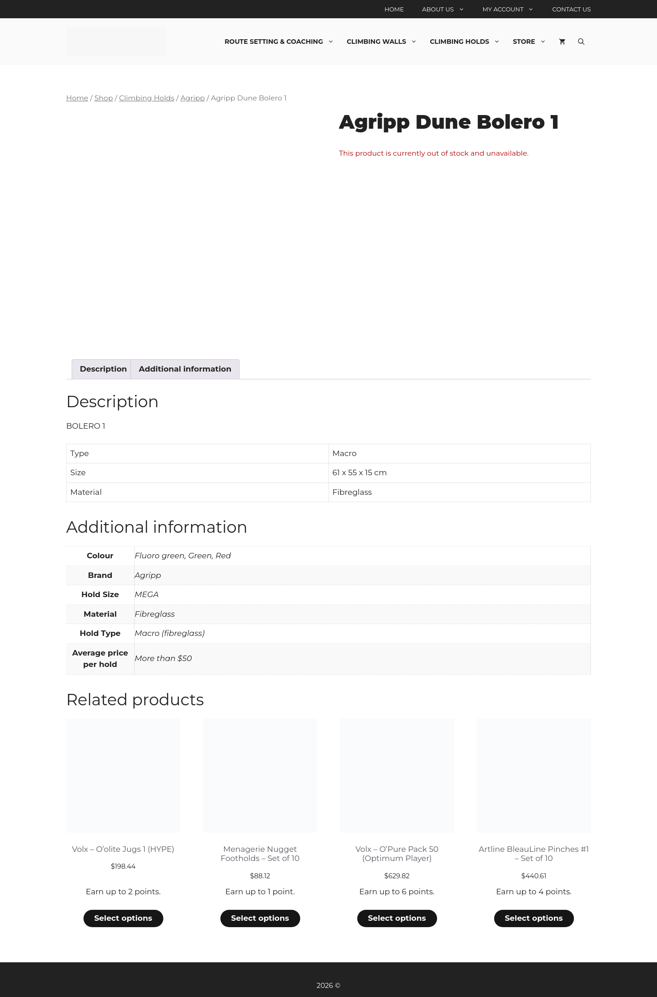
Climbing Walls (385, 41)
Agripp (192, 98)
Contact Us (571, 9)
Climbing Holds (468, 41)
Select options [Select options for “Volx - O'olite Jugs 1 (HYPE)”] (123, 915)
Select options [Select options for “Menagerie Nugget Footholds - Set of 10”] (260, 915)
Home (394, 9)
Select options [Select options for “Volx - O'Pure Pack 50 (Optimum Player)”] (397, 915)
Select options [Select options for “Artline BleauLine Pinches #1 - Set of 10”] (534, 915)
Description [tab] (103, 366)
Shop (103, 98)
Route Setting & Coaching (282, 41)
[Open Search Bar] (581, 41)
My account (513, 9)
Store (533, 41)
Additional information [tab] (185, 366)
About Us (447, 9)
